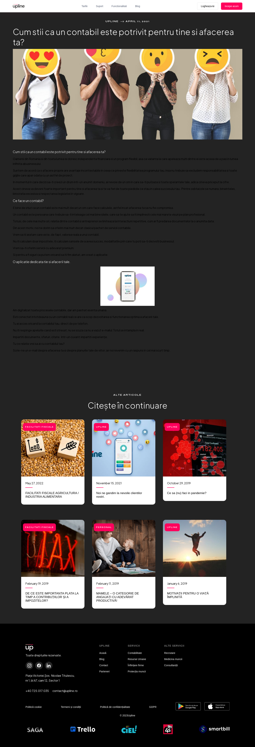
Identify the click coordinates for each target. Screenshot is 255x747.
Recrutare (169, 653)
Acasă (102, 653)
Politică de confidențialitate (115, 707)
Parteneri (104, 671)
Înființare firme (136, 665)
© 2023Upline (127, 715)
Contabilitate (135, 653)
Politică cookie (34, 707)
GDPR (152, 707)
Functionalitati (119, 6)
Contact (103, 665)
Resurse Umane (137, 659)
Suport (99, 6)
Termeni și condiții (71, 707)
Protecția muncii (137, 671)
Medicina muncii (173, 659)
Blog (137, 6)
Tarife (85, 6)
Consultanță (171, 665)
